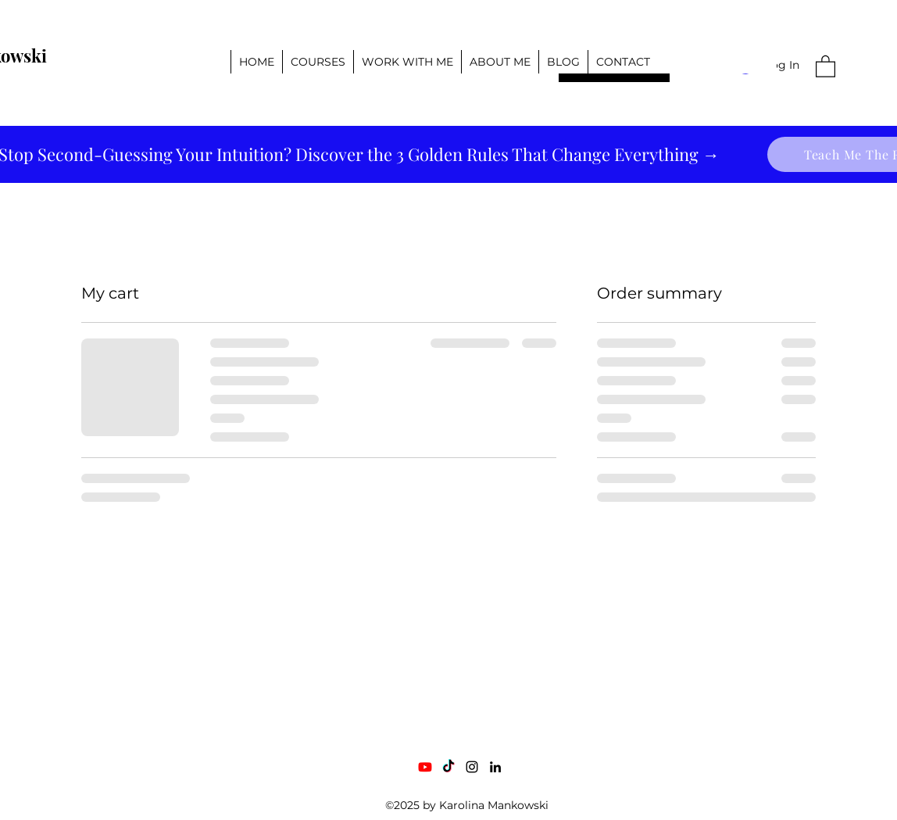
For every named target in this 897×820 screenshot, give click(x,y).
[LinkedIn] (495, 767)
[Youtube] (425, 767)
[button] (825, 65)
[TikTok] (448, 767)
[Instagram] (472, 767)
